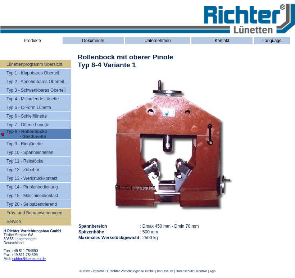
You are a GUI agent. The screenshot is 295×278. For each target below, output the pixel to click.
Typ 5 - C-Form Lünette (28, 107)
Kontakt (222, 40)
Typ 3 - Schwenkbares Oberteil (35, 90)
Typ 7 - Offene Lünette (27, 124)
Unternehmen (158, 40)
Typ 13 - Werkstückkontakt (31, 178)
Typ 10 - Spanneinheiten (29, 152)
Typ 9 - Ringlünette (24, 143)
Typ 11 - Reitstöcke (25, 161)
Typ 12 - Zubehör (22, 169)
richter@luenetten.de (29, 259)
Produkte (32, 40)
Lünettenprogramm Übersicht (34, 64)
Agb (212, 271)
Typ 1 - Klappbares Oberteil (32, 73)
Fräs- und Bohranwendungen (34, 212)
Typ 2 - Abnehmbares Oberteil (35, 81)
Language (271, 40)
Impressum (165, 271)
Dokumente (93, 40)
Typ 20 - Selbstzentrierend (31, 204)
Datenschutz (185, 271)
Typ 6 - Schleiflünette (26, 116)
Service (13, 221)
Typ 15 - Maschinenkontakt (32, 195)
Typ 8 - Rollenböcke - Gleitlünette (26, 134)
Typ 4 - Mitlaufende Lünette (32, 98)
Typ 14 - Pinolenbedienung (32, 187)
